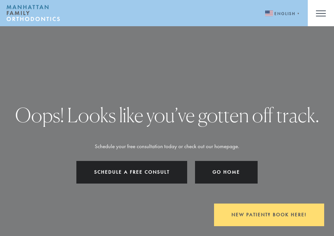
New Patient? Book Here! (268, 214)
